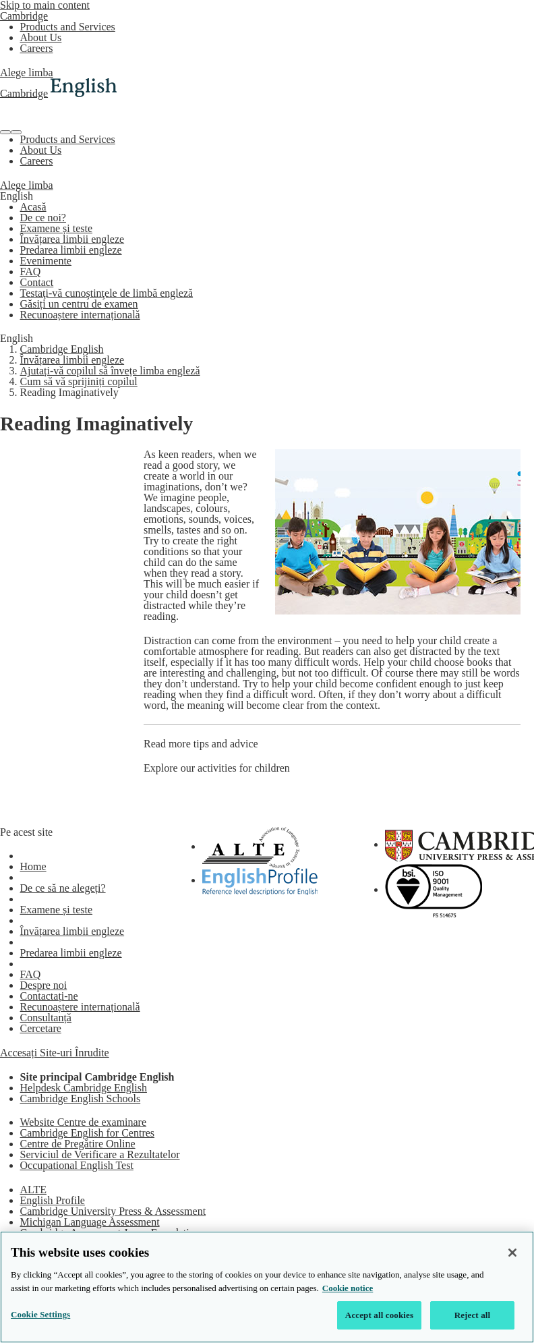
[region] (267, 1287)
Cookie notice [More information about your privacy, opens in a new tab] (347, 1288)
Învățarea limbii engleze (72, 239)
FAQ (30, 271)
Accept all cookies (379, 1315)
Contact (37, 282)
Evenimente (45, 260)
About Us (41, 37)
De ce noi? (43, 217)
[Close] (512, 1252)
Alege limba (26, 72)
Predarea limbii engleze (71, 250)
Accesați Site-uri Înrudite (54, 1052)
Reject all (472, 1315)
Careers (36, 48)
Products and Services (67, 26)
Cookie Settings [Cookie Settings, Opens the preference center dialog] (40, 1314)
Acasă (33, 206)
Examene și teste (56, 228)
